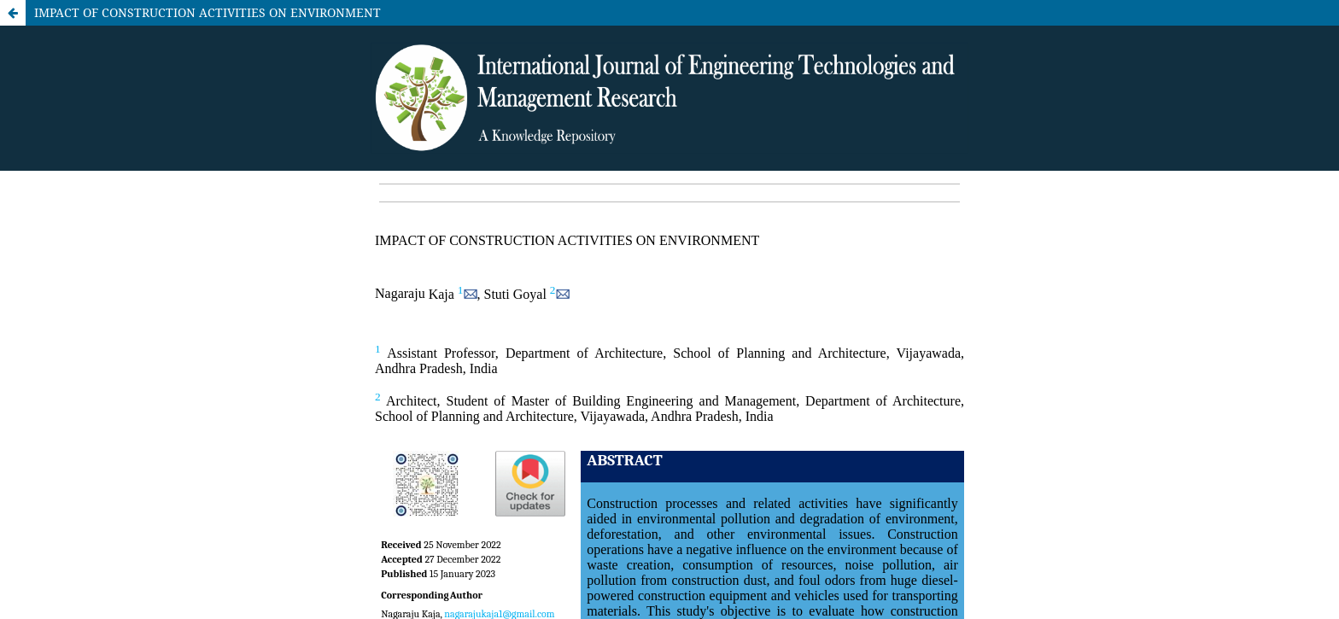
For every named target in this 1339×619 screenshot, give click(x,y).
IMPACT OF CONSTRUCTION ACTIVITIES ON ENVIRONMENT (207, 12)
